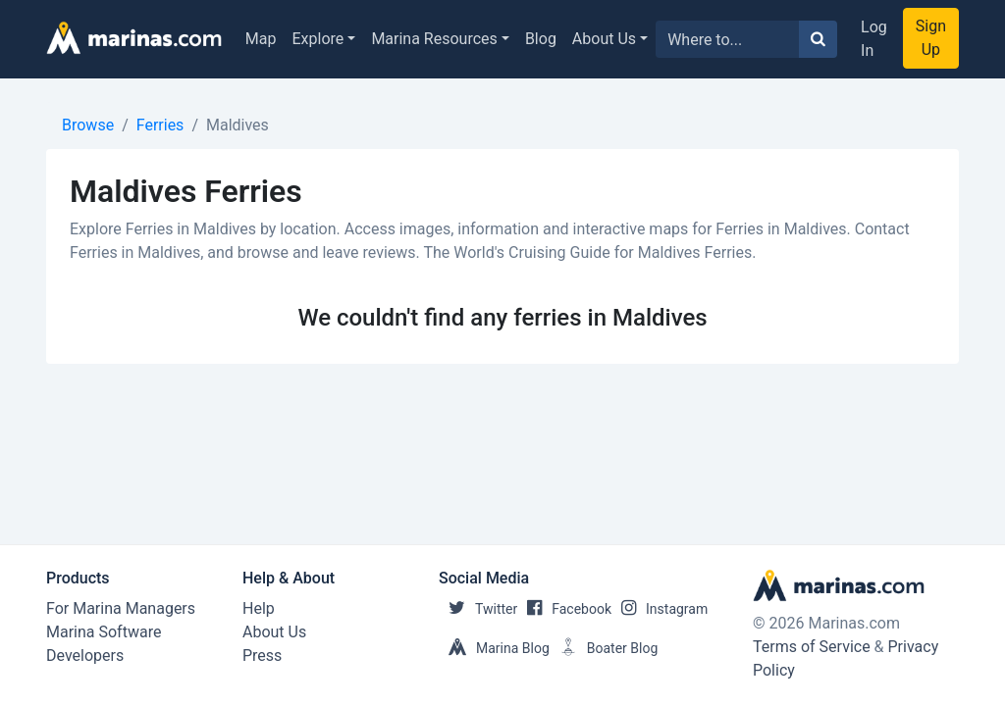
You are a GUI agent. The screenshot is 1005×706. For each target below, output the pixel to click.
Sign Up (931, 38)
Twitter (478, 609)
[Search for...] (728, 39)
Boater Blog (604, 648)
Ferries (160, 125)
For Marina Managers (120, 608)
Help (258, 608)
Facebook (564, 609)
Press (262, 655)
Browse (88, 125)
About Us (604, 38)
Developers (85, 655)
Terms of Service (812, 646)
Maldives (237, 125)
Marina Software (103, 632)
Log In (874, 39)
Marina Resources (434, 38)
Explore (318, 38)
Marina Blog (494, 648)
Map (261, 38)
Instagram (659, 609)
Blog (540, 38)
